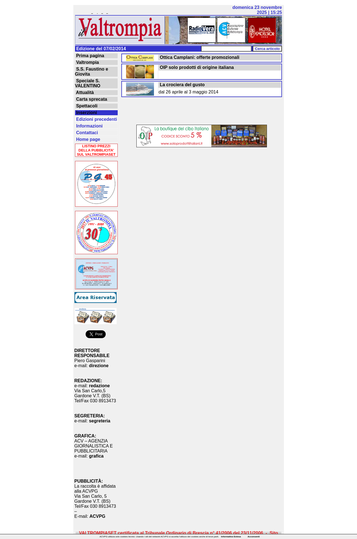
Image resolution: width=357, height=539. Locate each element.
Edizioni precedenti (96, 119)
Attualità (84, 92)
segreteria (99, 420)
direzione (98, 365)
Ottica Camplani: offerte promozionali (199, 57)
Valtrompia (87, 62)
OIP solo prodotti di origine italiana (196, 67)
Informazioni (89, 126)
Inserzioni (86, 112)
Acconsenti (254, 536)
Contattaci (86, 132)
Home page (87, 139)
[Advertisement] (201, 111)
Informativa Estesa (231, 536)
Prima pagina (89, 55)
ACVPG (97, 516)
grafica (96, 456)
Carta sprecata (91, 99)
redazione (99, 385)
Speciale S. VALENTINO (87, 83)
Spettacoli (86, 106)
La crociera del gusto (182, 84)
